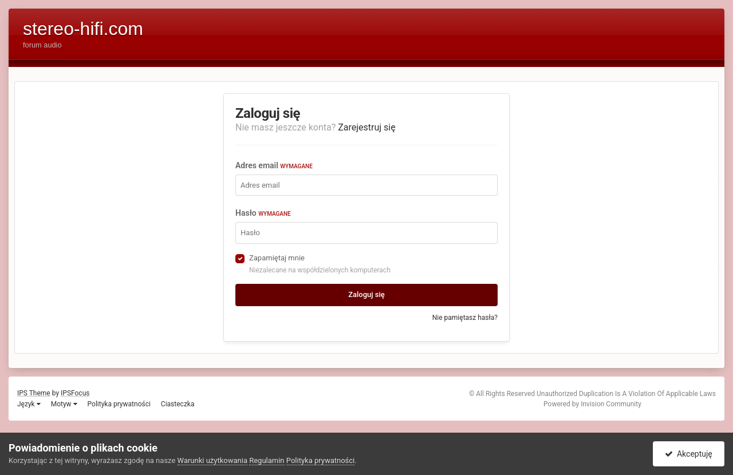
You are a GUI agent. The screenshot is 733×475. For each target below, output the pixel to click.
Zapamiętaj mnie (277, 258)
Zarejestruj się (367, 127)
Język (29, 404)
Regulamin (266, 460)
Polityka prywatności (119, 404)
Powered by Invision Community (592, 404)
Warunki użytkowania (212, 460)
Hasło (263, 212)
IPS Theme (33, 393)
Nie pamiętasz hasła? (465, 318)
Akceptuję (688, 453)
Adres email (274, 165)
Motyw (64, 404)
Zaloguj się (366, 294)
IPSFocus (75, 393)
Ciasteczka (178, 404)
